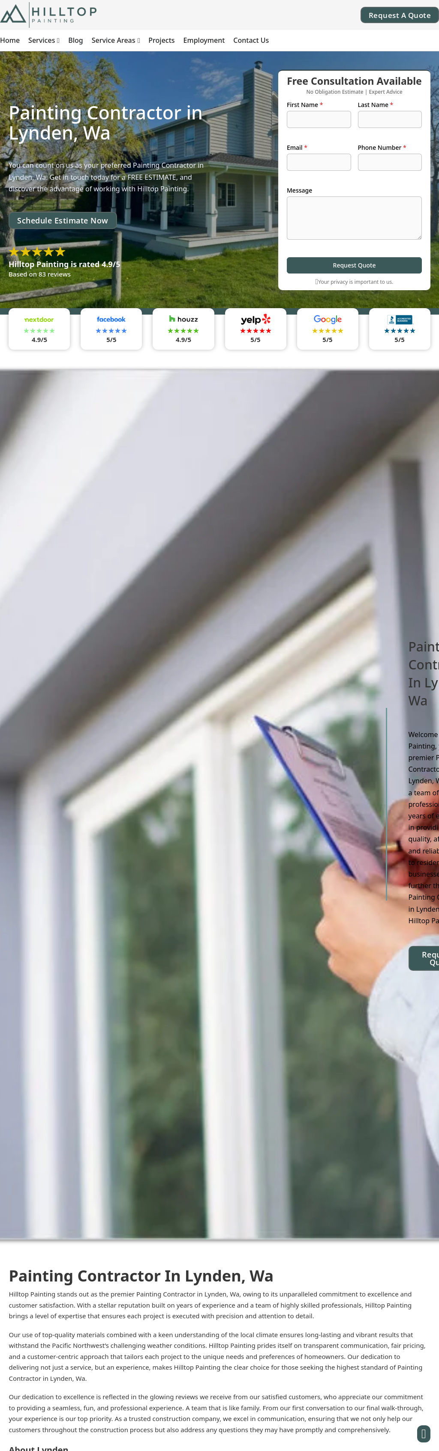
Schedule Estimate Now (62, 220)
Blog (75, 40)
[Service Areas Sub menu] (139, 40)
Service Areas (113, 40)
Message (299, 190)
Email (297, 147)
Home (10, 40)
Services (41, 40)
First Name (305, 105)
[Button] (423, 1433)
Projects (161, 40)
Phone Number (382, 147)
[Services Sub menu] (58, 40)
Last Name (376, 105)
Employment (204, 40)
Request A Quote (400, 15)
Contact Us (251, 40)
